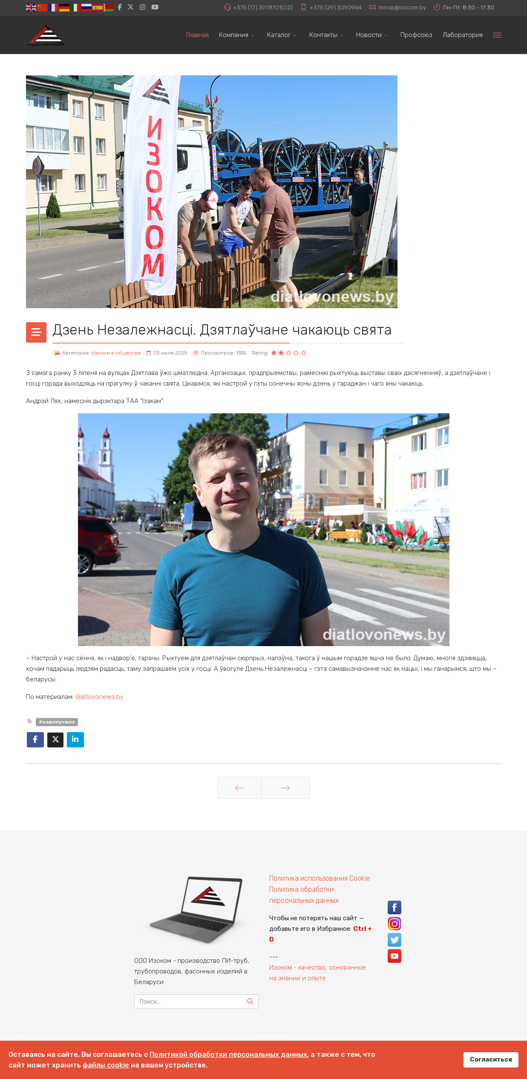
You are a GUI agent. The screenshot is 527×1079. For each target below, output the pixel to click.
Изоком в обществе (116, 353)
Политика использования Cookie (319, 878)
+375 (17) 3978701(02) (263, 7)
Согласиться (491, 1059)
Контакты (323, 35)
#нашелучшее (57, 722)
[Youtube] (154, 7)
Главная (197, 35)
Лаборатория (463, 35)
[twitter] (130, 7)
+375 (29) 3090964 (336, 7)
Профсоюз (416, 35)
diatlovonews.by (99, 697)
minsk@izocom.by (402, 7)
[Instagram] (142, 7)
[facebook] (119, 7)
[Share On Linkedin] (75, 739)
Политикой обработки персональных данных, (229, 1054)
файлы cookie (106, 1065)
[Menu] (497, 35)
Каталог (279, 35)
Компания (233, 35)
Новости (369, 35)
